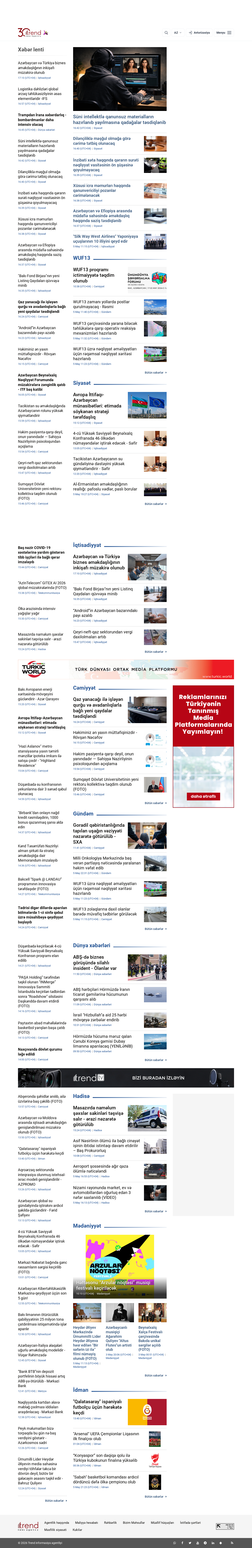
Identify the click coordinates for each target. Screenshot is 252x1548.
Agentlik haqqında (56, 1523)
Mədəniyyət (87, 1226)
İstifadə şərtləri (190, 1523)
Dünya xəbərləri (91, 945)
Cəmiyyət (84, 688)
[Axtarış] (166, 33)
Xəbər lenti (31, 49)
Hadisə (81, 1096)
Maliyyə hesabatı (86, 1523)
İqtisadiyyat (87, 545)
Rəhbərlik (110, 1523)
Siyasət (82, 383)
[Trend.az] (33, 32)
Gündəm (83, 814)
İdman (80, 1390)
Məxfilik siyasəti (55, 1530)
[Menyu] (224, 33)
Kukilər (77, 1530)
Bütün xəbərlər (154, 372)
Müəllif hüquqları (162, 1523)
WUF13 (81, 258)
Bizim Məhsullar (134, 1523)
